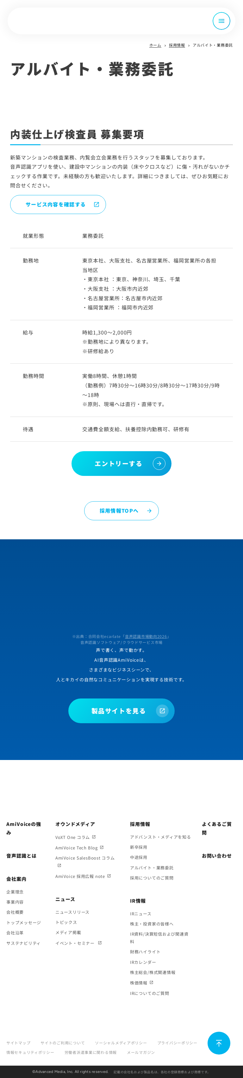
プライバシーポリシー (177, 1042)
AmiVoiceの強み (23, 828)
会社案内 (16, 878)
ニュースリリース (72, 912)
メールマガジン (141, 1052)
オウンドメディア (75, 824)
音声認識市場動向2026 (146, 636)
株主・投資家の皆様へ (152, 924)
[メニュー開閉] (221, 21)
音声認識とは (21, 855)
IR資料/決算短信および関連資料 (159, 937)
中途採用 (138, 857)
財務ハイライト (145, 952)
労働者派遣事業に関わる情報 (91, 1052)
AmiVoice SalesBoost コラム (85, 858)
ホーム (155, 45)
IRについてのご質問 (149, 993)
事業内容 (15, 902)
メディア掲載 (68, 932)
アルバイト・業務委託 (152, 868)
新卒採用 (138, 847)
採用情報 (177, 45)
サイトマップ (18, 1042)
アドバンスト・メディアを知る (160, 837)
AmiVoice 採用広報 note (80, 876)
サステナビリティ (23, 943)
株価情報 (138, 983)
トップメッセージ (23, 922)
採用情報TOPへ (119, 510)
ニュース (65, 899)
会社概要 (15, 912)
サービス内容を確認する (56, 204)
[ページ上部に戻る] (219, 1043)
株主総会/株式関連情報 (153, 972)
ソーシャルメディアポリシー (121, 1042)
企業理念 (15, 892)
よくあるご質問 (217, 828)
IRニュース (141, 914)
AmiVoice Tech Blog (76, 848)
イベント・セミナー (75, 943)
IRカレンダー (143, 962)
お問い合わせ (217, 855)
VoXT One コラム (72, 837)
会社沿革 (15, 933)
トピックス (66, 922)
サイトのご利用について (62, 1042)
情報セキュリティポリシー (30, 1052)
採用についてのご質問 (152, 878)
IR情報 (138, 900)
